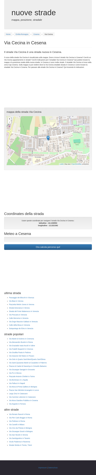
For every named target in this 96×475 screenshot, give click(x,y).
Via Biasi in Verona (16, 301)
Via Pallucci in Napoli (17, 383)
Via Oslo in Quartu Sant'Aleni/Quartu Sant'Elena (27, 359)
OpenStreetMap (77, 164)
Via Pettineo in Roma (17, 421)
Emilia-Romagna (22, 34)
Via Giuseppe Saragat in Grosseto (22, 370)
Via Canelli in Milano (16, 425)
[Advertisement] (48, 88)
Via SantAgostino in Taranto (19, 438)
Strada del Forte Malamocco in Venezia (24, 311)
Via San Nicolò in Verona (18, 435)
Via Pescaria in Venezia (18, 315)
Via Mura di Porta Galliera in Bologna (23, 387)
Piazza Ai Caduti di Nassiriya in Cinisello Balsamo (28, 366)
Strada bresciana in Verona (19, 308)
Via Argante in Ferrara (17, 404)
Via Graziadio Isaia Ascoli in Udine (22, 346)
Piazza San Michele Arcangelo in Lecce (24, 390)
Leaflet (62, 164)
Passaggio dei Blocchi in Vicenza (21, 298)
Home (8, 34)
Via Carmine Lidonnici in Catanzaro (22, 397)
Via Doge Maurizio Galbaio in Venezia (23, 322)
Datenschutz (53, 468)
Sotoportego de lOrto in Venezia (21, 328)
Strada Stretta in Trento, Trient (20, 445)
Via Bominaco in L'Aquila (18, 380)
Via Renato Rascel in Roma (19, 414)
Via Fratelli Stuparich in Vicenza (21, 349)
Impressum (42, 468)
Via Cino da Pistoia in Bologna (20, 428)
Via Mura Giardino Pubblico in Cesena (23, 400)
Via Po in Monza (15, 373)
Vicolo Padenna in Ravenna (19, 442)
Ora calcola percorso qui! (48, 247)
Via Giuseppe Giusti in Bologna (21, 431)
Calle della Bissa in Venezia (19, 325)
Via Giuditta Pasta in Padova (20, 352)
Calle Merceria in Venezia (18, 318)
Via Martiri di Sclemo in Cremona (21, 339)
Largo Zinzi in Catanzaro (18, 394)
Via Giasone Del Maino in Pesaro (21, 356)
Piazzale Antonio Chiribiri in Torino (22, 376)
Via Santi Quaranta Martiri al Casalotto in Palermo (28, 363)
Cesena (36, 34)
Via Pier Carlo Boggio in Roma (20, 418)
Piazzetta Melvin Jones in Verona (21, 304)
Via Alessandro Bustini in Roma (21, 342)
